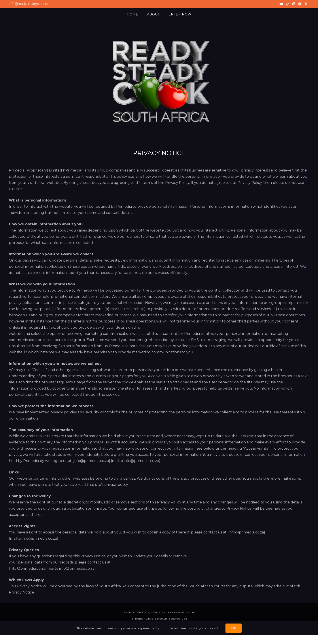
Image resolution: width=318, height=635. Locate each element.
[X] (306, 4)
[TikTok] (287, 4)
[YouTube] (281, 4)
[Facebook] (300, 4)
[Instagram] (294, 4)
